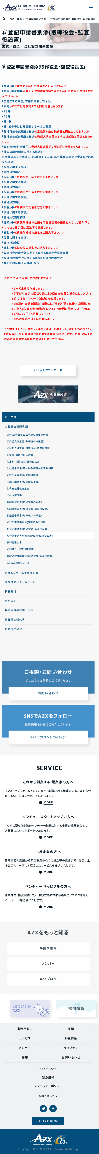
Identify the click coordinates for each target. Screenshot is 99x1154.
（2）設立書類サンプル (18, 565)
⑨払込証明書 (14, 497)
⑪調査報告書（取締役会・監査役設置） (27, 511)
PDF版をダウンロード (48, 372)
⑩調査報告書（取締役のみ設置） (24, 504)
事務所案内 (25, 1029)
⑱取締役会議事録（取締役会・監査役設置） (30, 558)
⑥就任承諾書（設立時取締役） (23, 477)
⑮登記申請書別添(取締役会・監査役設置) (30, 538)
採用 (25, 1057)
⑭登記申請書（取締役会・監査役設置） (27, 531)
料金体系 (71, 1038)
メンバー (25, 1048)
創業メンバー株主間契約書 (22, 575)
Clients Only (48, 1096)
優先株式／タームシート (20, 584)
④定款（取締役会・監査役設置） (24, 464)
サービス (25, 1038)
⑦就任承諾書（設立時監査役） (23, 484)
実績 (71, 1029)
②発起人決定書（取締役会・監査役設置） (29, 450)
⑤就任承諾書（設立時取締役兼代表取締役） (31, 470)
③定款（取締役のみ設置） (21, 457)
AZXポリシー (48, 1069)
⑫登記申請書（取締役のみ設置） (24, 518)
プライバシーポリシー (48, 1086)
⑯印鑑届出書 (14, 545)
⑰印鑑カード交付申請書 (20, 551)
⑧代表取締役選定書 (18, 491)
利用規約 (10, 603)
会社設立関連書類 (16, 429)
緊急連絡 (48, 1077)
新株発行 (10, 594)
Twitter (43, 1108)
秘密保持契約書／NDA (19, 612)
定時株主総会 (13, 631)
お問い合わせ (71, 1057)
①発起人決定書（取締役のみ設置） (26, 444)
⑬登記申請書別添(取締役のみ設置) (27, 524)
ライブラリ (71, 1048)
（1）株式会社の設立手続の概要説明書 (27, 437)
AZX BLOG (51, 1121)
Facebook (53, 1108)
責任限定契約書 (15, 622)
